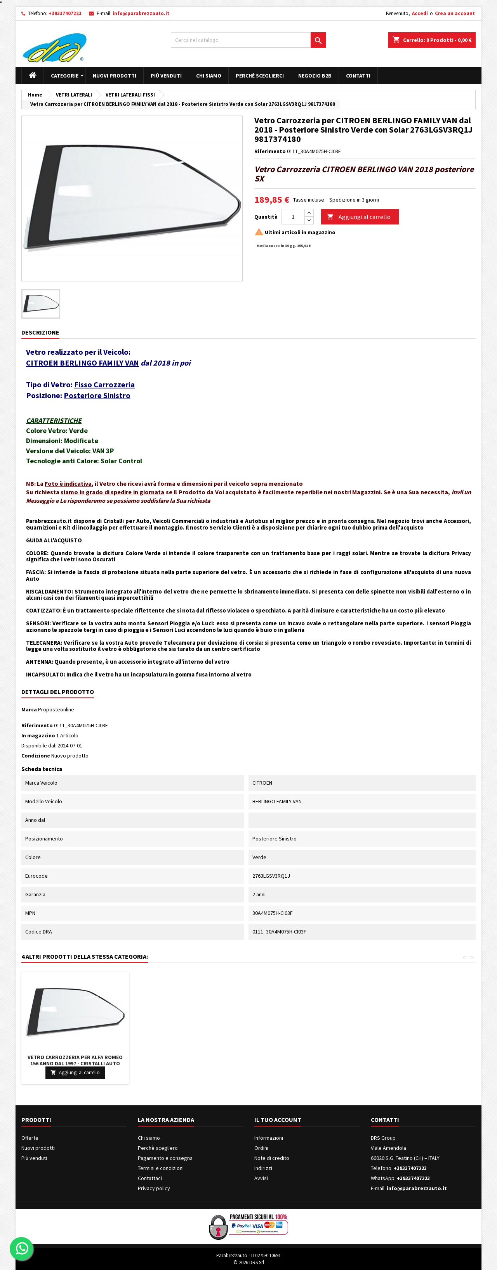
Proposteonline (56, 709)
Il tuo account (277, 1119)
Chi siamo (208, 75)
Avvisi (261, 1178)
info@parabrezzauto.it (141, 13)
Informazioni (268, 1137)
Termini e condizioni (161, 1168)
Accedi (420, 13)
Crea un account (455, 13)
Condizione (35, 755)
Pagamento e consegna (165, 1157)
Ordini (261, 1147)
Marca (29, 709)
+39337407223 (65, 13)
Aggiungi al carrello (359, 217)
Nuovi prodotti (114, 75)
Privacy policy (154, 1188)
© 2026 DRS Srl (248, 1262)
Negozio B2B (315, 75)
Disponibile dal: (38, 745)
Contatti (358, 75)
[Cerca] (248, 40)
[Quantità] (293, 216)
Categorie (64, 75)
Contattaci (150, 1178)
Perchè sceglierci (260, 75)
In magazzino (38, 735)
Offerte (29, 1137)
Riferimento (270, 151)
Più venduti (166, 75)
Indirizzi (263, 1168)
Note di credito (271, 1157)
